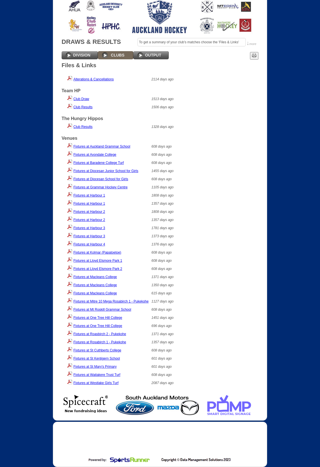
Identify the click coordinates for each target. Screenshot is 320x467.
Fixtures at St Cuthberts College (97, 350)
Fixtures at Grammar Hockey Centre (100, 187)
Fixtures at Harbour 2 (89, 212)
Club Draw (81, 99)
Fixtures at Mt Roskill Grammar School (102, 310)
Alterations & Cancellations (93, 79)
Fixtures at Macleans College (95, 277)
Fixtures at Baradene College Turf (98, 163)
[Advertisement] (159, 440)
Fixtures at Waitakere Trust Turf (96, 375)
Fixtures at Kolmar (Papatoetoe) (97, 252)
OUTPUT (153, 55)
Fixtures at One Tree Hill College (97, 318)
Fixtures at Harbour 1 (89, 195)
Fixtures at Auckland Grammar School (101, 146)
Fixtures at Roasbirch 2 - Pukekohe (99, 334)
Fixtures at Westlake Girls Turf (95, 383)
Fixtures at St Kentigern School (96, 358)
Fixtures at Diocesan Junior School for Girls (105, 171)
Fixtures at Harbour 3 (89, 228)
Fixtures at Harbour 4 (89, 244)
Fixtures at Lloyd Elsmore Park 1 (97, 261)
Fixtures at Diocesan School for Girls (100, 179)
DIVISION (81, 55)
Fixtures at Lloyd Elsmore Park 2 (97, 269)
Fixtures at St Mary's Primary (95, 367)
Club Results (83, 107)
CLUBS (117, 55)
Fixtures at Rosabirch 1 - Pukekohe (99, 342)
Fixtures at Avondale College (94, 155)
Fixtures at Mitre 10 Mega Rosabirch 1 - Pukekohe (110, 301)
